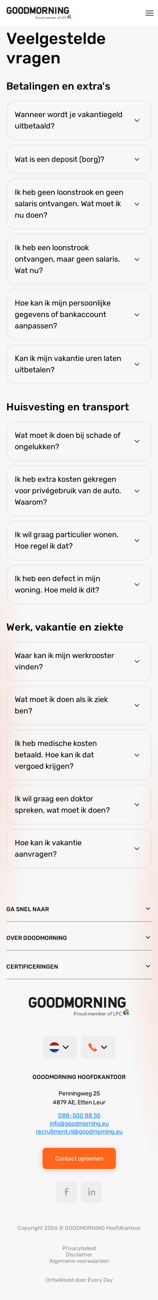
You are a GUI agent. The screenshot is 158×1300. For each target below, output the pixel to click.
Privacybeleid (79, 1248)
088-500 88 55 (79, 1115)
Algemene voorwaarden (79, 1261)
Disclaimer (79, 1254)
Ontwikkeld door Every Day (79, 1280)
